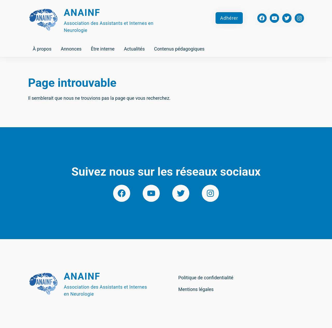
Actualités (134, 49)
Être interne (102, 49)
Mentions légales (195, 289)
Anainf (82, 12)
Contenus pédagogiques (179, 49)
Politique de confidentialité (205, 277)
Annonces (71, 49)
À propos (42, 49)
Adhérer (229, 18)
